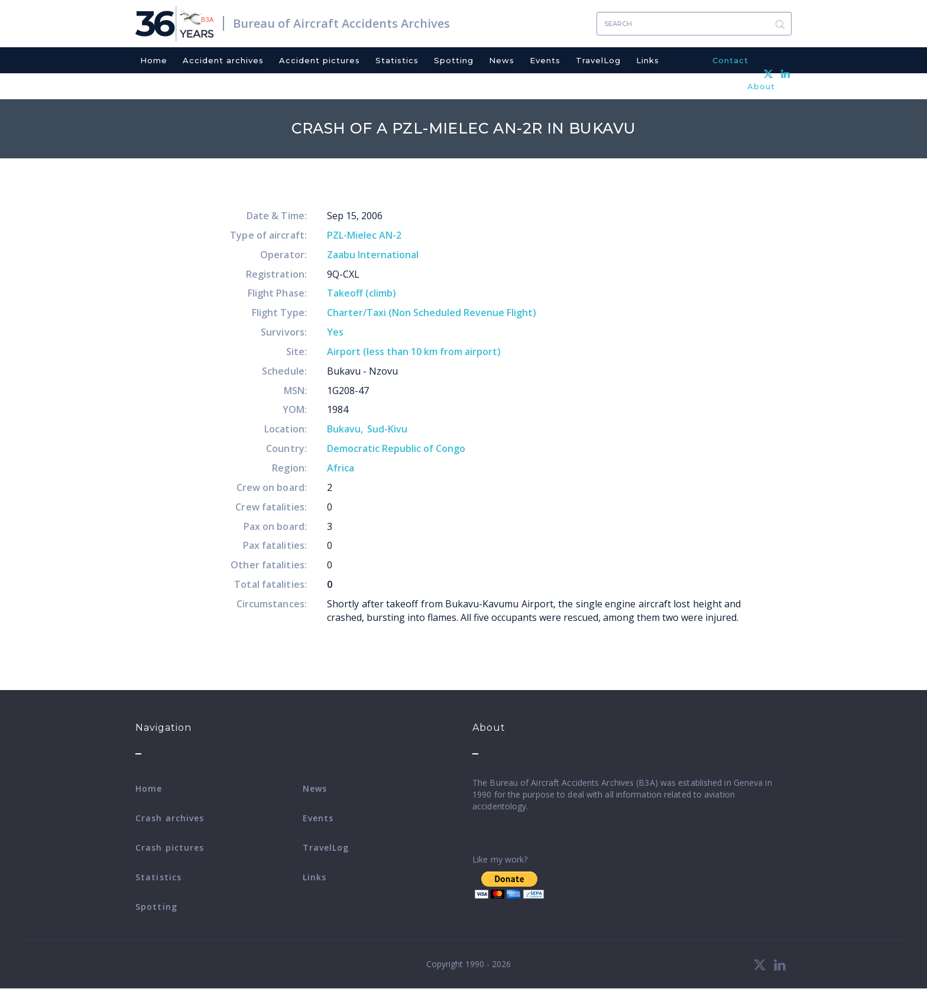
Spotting (454, 60)
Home (153, 60)
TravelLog (598, 60)
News (501, 60)
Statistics (397, 60)
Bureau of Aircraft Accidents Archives (341, 23)
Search (780, 24)
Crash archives (169, 818)
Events (545, 60)
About (761, 86)
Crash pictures (169, 847)
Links (647, 60)
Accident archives (223, 60)
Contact (730, 60)
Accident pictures (319, 60)
